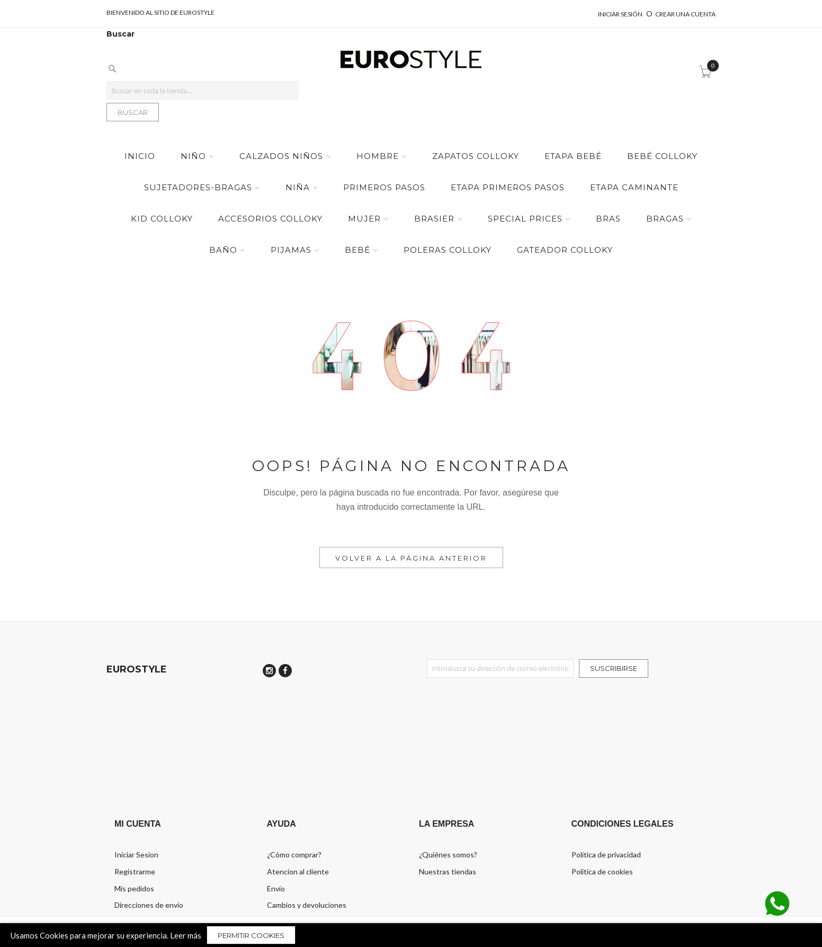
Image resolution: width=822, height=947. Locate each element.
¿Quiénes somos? (448, 854)
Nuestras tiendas (447, 871)
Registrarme (134, 871)
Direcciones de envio (148, 904)
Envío (276, 888)
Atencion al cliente (298, 871)
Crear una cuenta (685, 14)
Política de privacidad (606, 854)
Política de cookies (602, 871)
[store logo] (411, 60)
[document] (411, 935)
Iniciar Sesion (136, 854)
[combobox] (202, 90)
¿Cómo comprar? (294, 854)
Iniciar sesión (621, 14)
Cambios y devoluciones (306, 904)
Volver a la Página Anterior (411, 558)
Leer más (185, 935)
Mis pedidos (134, 888)
